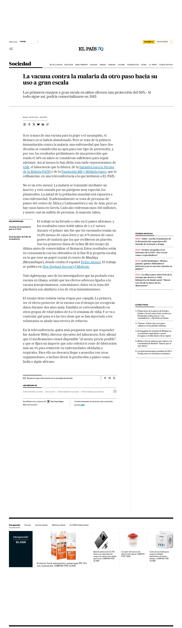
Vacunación (50, 391)
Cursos (27, 525)
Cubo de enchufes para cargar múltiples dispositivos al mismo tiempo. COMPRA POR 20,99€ (159, 556)
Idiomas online (58, 525)
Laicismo (121, 65)
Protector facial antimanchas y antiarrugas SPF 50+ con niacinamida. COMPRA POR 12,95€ (62, 564)
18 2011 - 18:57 (38, 117)
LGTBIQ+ (144, 65)
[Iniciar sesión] (164, 42)
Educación (68, 65)
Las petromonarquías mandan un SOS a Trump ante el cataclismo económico (154, 352)
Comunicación (133, 65)
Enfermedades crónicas (33, 391)
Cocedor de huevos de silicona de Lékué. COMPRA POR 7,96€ (133, 554)
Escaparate (14, 525)
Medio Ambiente (81, 65)
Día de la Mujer (56, 65)
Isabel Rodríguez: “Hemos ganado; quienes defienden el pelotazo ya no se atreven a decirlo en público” (153, 265)
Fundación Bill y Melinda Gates (83, 172)
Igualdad (93, 65)
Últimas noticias (166, 65)
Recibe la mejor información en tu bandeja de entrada (50, 378)
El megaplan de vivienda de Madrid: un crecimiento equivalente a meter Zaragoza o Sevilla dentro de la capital (154, 333)
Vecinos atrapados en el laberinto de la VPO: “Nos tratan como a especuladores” (151, 253)
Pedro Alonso (91, 262)
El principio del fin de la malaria (20, 238)
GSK (26, 167)
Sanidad (103, 65)
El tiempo (153, 65)
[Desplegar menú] (11, 49)
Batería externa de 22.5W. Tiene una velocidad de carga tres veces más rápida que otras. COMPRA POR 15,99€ (104, 556)
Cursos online (41, 525)
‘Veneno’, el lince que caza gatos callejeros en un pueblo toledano (151, 324)
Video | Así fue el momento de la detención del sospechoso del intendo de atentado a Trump (153, 241)
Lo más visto (141, 305)
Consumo (112, 65)
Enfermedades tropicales (68, 391)
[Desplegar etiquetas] (115, 391)
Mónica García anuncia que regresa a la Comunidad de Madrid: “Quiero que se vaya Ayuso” (154, 343)
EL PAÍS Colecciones (79, 525)
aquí (83, 405)
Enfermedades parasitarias (92, 391)
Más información (30, 405)
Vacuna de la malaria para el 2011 (20, 228)
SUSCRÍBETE (149, 42)
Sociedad (20, 64)
